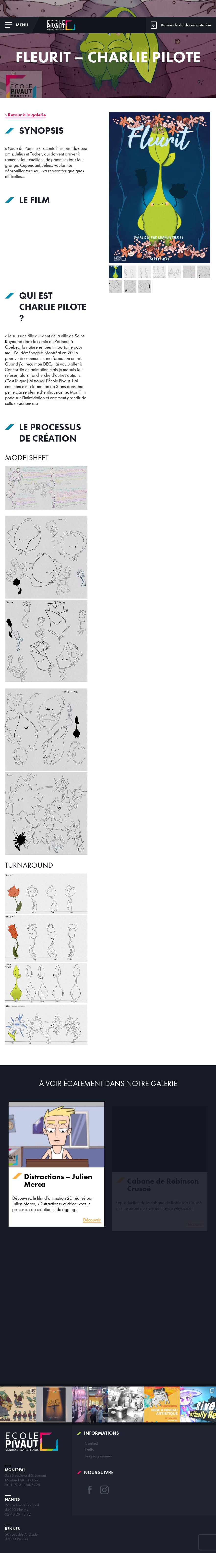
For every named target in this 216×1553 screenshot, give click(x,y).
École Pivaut (61, 25)
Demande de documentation (186, 25)
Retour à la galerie (27, 115)
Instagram (104, 1490)
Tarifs (89, 1449)
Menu (22, 24)
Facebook (90, 1490)
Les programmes (98, 1455)
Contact (91, 1443)
